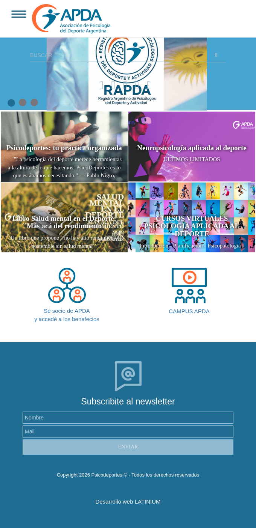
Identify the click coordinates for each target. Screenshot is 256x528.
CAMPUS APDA (189, 311)
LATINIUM (148, 501)
